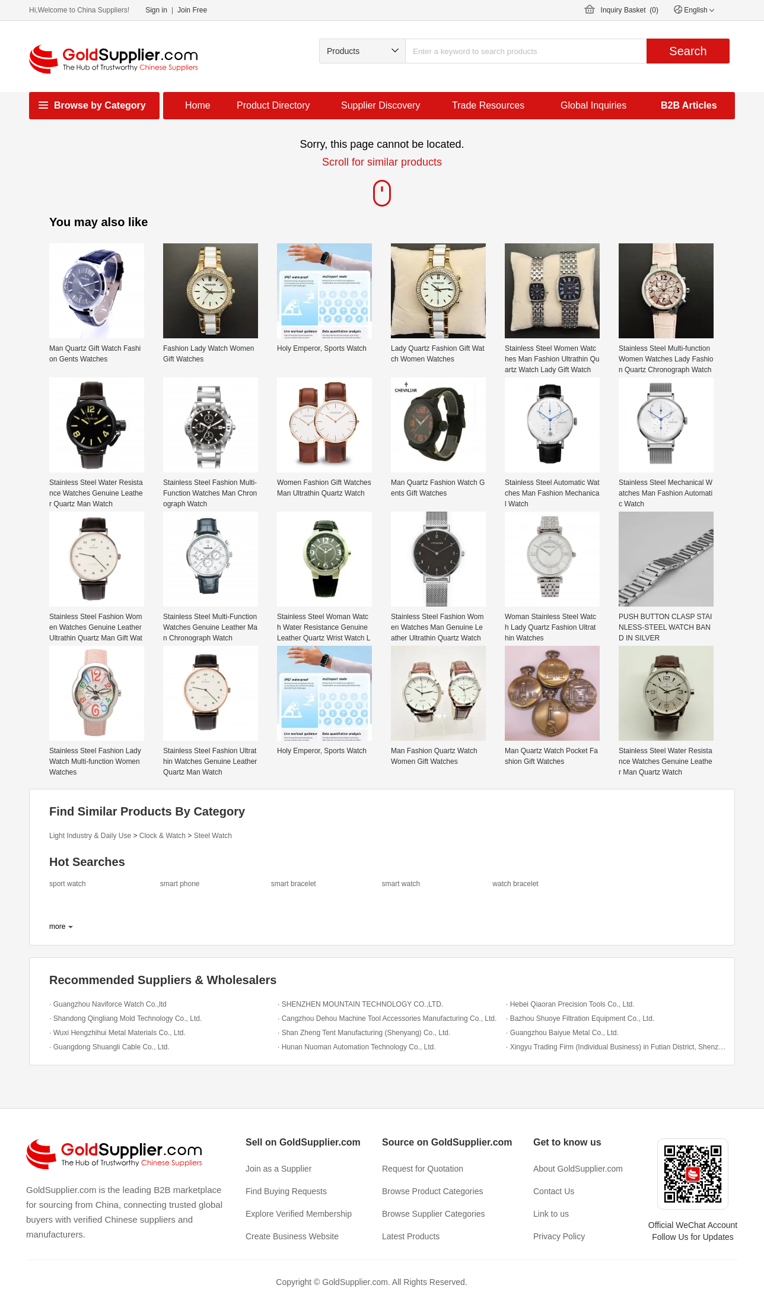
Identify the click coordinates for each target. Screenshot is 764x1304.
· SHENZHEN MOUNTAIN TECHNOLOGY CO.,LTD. (360, 1004)
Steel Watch (213, 836)
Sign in (156, 10)
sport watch (67, 884)
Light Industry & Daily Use (90, 836)
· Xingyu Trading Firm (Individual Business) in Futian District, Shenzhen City (617, 1047)
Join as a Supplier (278, 1168)
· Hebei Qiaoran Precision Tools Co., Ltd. (570, 1004)
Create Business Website (292, 1236)
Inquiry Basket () (629, 10)
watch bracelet (515, 884)
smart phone (180, 884)
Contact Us (553, 1191)
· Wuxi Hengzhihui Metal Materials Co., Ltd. (117, 1033)
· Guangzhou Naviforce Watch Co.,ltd (108, 1004)
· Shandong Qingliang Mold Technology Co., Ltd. (125, 1018)
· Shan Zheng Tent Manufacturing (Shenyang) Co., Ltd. (364, 1033)
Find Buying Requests (286, 1191)
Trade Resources (488, 105)
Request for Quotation (422, 1168)
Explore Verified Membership (299, 1214)
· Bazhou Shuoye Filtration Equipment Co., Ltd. (580, 1018)
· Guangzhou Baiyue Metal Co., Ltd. (562, 1033)
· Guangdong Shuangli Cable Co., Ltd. (109, 1047)
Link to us (551, 1214)
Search (687, 51)
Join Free (192, 10)
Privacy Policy (559, 1236)
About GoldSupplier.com (578, 1168)
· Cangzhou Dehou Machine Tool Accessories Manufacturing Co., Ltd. (387, 1018)
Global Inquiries (593, 105)
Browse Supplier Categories (433, 1214)
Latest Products (411, 1236)
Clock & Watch (162, 836)
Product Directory (273, 105)
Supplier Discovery (380, 105)
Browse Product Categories (432, 1191)
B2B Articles (689, 105)
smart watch (400, 884)
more (57, 926)
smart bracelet (293, 884)
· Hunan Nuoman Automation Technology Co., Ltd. (357, 1047)
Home (198, 105)
